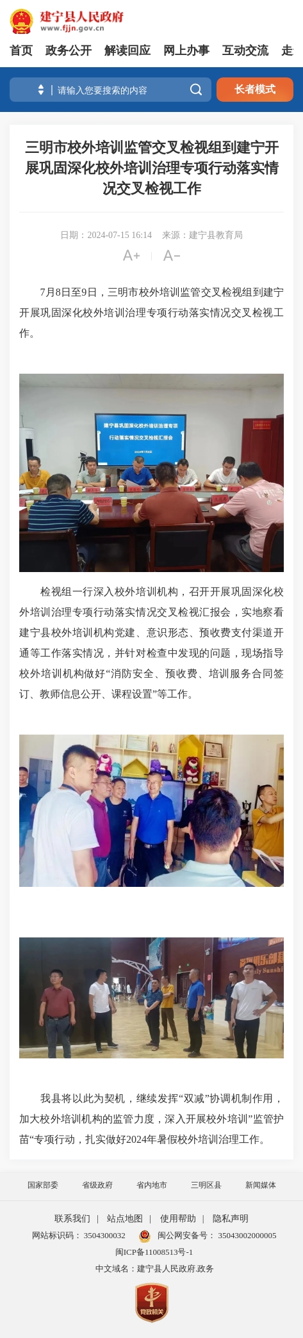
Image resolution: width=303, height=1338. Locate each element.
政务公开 (68, 50)
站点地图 (125, 1218)
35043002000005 (246, 1235)
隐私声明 (231, 1218)
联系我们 (72, 1218)
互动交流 (245, 50)
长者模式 (254, 89)
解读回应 (127, 50)
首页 (21, 50)
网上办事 (186, 50)
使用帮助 (178, 1218)
